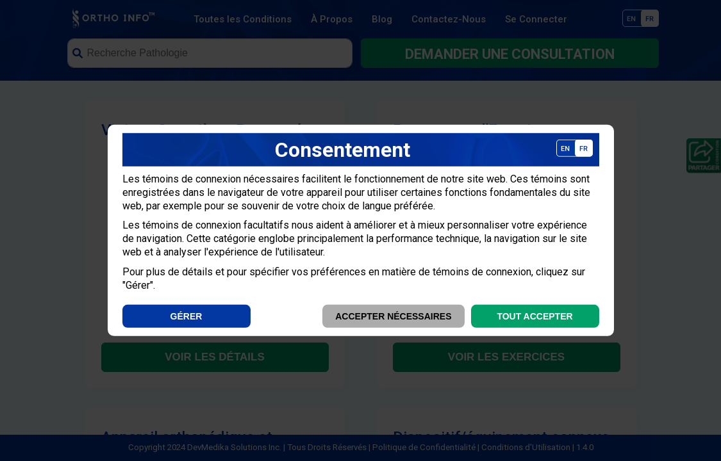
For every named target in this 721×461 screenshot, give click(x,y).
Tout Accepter (534, 316)
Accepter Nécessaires (393, 316)
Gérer (186, 316)
